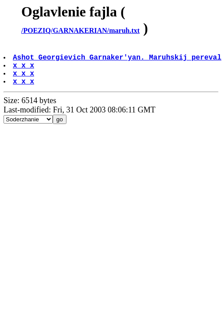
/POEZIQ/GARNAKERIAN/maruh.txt (80, 30)
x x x (24, 70)
